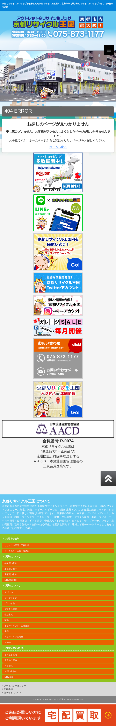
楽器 (7, 631)
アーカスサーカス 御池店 (17, 551)
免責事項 (8, 689)
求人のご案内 (11, 660)
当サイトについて (13, 692)
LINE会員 (9, 677)
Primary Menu (109, 50)
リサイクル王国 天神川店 (17, 545)
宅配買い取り (11, 574)
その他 (8, 642)
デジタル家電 (11, 609)
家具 (7, 620)
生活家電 (9, 614)
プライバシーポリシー (15, 685)
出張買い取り (11, 569)
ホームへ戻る (58, 147)
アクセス (9, 666)
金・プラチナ (11, 598)
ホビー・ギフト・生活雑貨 (17, 626)
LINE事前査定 (11, 580)
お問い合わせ (11, 671)
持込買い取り (11, 563)
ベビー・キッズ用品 (14, 637)
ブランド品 (10, 603)
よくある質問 (11, 655)
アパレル (9, 592)
